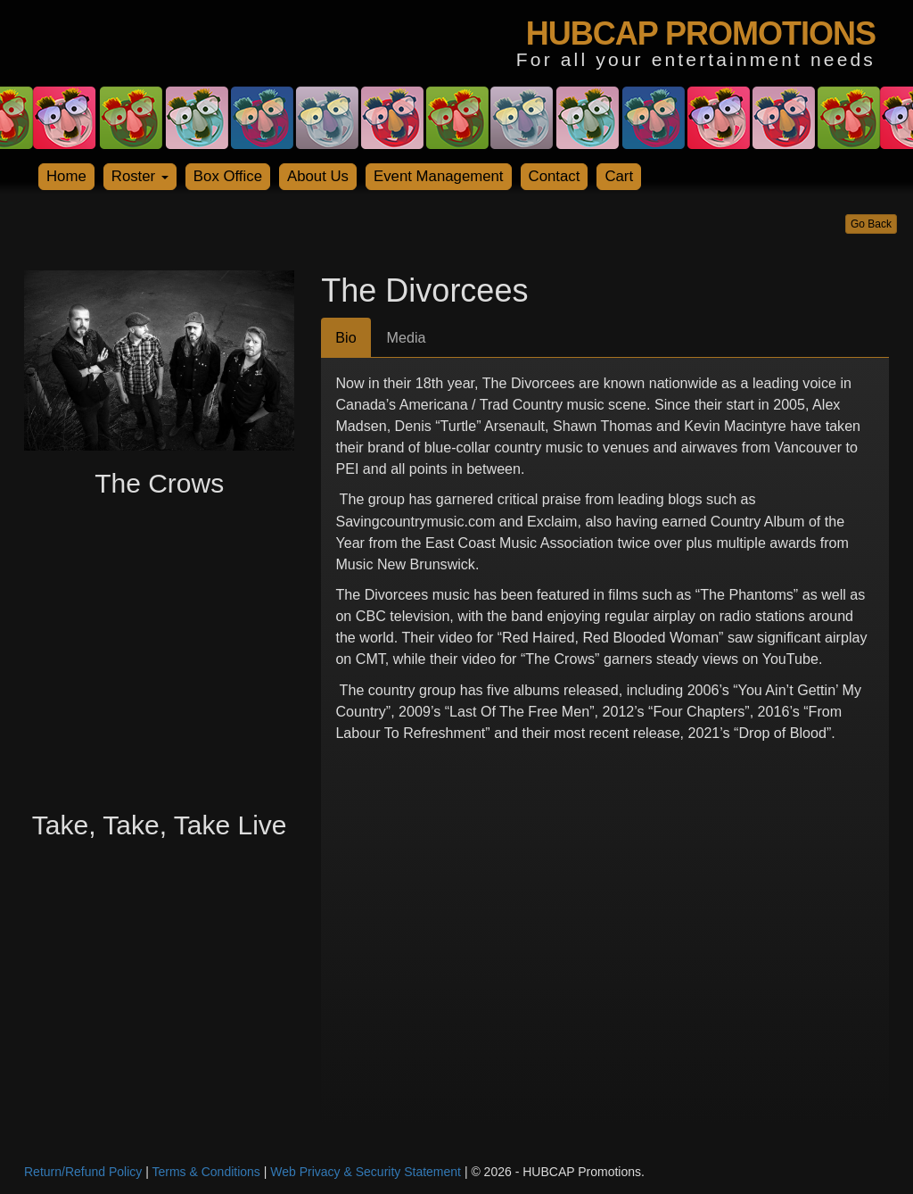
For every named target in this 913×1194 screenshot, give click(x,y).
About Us (318, 176)
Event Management (439, 176)
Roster (140, 176)
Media (406, 337)
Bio (345, 337)
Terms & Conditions (205, 1172)
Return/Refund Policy (83, 1172)
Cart (619, 176)
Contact (554, 176)
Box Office (227, 176)
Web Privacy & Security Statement (365, 1172)
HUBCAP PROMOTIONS (701, 33)
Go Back (871, 224)
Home (66, 176)
